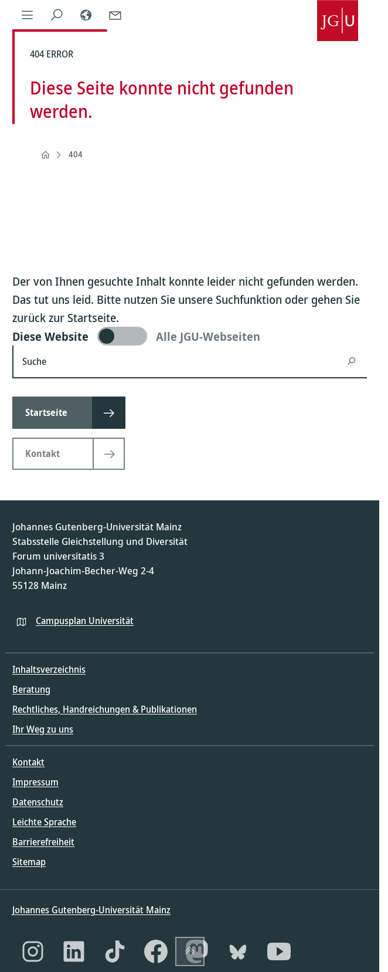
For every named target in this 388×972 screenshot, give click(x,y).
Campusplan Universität (85, 620)
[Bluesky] (238, 951)
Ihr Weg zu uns (42, 729)
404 (76, 154)
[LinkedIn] (74, 951)
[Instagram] (33, 951)
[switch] (189, 336)
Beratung (31, 689)
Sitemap (29, 861)
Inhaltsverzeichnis (49, 669)
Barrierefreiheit (43, 841)
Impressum (35, 781)
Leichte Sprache (44, 821)
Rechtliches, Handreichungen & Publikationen (104, 709)
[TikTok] (115, 951)
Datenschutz (37, 801)
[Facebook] (156, 951)
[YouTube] (279, 951)
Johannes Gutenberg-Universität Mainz (91, 909)
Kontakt (28, 762)
